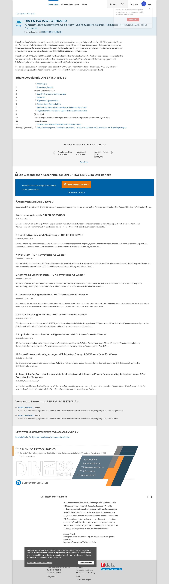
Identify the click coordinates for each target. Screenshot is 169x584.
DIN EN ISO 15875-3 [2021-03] (51, 32)
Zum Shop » (84, 162)
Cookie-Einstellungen (83, 580)
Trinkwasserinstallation (60, 437)
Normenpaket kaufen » (76, 184)
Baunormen (53, 4)
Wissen (84, 4)
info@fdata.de (52, 577)
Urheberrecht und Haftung (85, 573)
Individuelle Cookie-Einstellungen (39, 562)
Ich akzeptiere (86, 562)
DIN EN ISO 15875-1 (24, 407)
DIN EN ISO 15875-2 (24, 415)
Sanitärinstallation (41, 437)
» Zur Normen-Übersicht (25, 14)
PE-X (31, 437)
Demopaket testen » (76, 192)
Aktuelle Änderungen (70, 4)
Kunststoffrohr (21, 437)
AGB (78, 577)
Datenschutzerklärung (84, 570)
